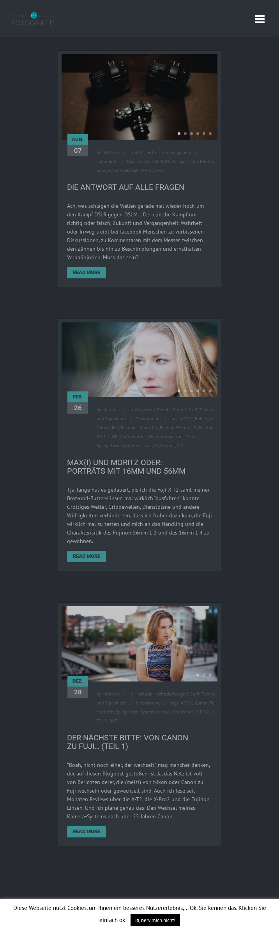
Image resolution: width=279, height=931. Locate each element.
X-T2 (160, 170)
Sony (101, 170)
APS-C (187, 418)
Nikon (192, 161)
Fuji (180, 161)
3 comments (148, 418)
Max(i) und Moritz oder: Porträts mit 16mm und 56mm (126, 467)
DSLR (170, 161)
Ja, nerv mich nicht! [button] (155, 920)
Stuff (139, 152)
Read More (86, 272)
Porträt (179, 409)
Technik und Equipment (169, 152)
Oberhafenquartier (166, 436)
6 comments (148, 703)
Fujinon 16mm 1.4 (139, 427)
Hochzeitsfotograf (171, 694)
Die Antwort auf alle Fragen (125, 187)
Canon (201, 703)
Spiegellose (108, 445)
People (164, 409)
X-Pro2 (147, 170)
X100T (111, 721)
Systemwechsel (123, 170)
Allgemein (144, 409)
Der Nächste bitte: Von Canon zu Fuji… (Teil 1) (127, 742)
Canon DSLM (150, 161)
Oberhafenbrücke (129, 436)
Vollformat (164, 445)
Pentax (207, 161)
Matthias (111, 152)
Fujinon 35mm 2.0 (178, 427)
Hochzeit (143, 694)
